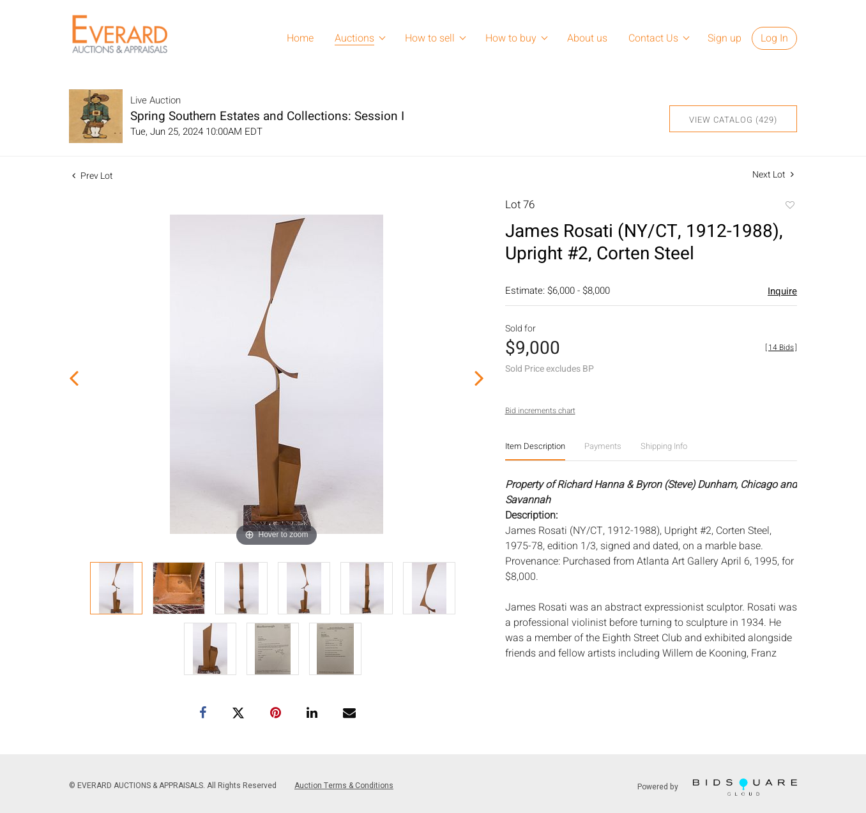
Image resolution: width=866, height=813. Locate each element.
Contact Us (653, 38)
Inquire (782, 291)
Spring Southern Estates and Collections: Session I (267, 116)
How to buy (510, 38)
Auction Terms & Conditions (343, 785)
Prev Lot (92, 176)
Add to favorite (789, 206)
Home (300, 38)
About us (587, 38)
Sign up (724, 38)
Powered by (717, 787)
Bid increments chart (540, 410)
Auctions (354, 38)
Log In (774, 38)
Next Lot (773, 174)
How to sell (430, 38)
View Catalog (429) (733, 120)
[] (781, 347)
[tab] (535, 451)
